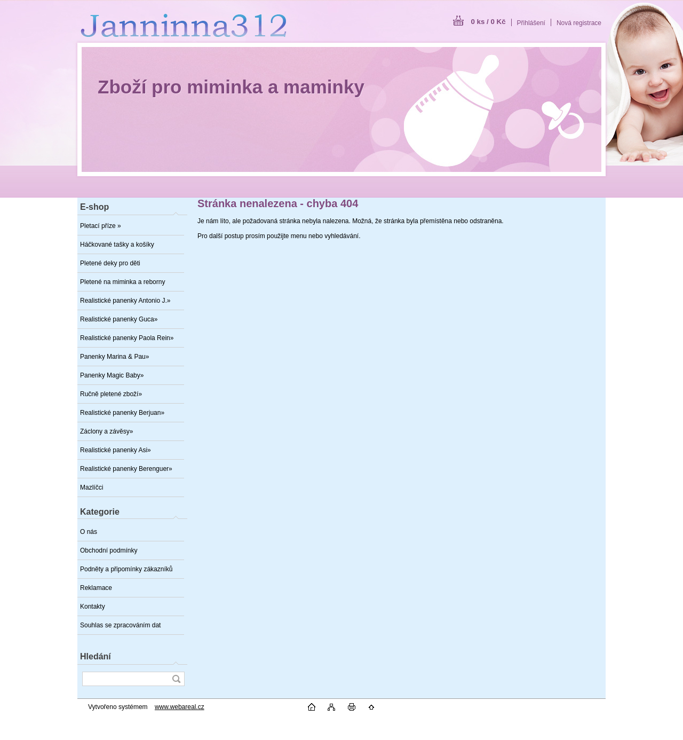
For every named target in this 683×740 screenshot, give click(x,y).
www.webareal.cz (179, 707)
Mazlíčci (91, 487)
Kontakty (92, 606)
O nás (88, 532)
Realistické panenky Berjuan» (122, 412)
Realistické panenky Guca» (118, 319)
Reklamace (96, 588)
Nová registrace (579, 23)
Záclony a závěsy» (106, 431)
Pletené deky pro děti (110, 263)
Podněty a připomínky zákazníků (126, 569)
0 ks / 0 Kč (488, 22)
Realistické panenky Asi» (115, 450)
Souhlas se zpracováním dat (120, 625)
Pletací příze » (100, 226)
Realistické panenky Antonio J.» (125, 300)
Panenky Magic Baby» (112, 375)
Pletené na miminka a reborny (122, 282)
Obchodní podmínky (108, 550)
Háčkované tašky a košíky (117, 244)
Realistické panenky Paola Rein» (126, 338)
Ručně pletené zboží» (111, 394)
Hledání (95, 656)
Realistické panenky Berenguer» (126, 469)
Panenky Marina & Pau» (114, 356)
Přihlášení (531, 23)
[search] (176, 679)
